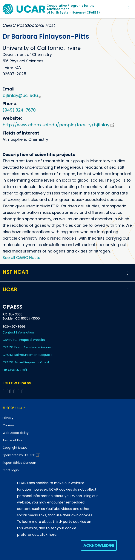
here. (53, 534)
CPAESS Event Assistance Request (28, 347)
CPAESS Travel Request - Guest (26, 362)
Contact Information (18, 332)
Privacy (8, 418)
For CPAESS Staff (15, 370)
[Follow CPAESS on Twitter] (11, 391)
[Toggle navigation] (128, 7)
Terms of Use (13, 440)
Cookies (8, 425)
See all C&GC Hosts (21, 257)
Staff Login (11, 470)
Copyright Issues (15, 447)
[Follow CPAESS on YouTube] (23, 391)
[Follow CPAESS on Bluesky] (8, 391)
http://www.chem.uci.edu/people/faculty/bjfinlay (59, 125)
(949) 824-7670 (19, 110)
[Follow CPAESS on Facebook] (4, 391)
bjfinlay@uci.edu (22, 95)
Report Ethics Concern (19, 463)
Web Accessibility (16, 433)
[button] (127, 273)
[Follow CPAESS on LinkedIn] (15, 391)
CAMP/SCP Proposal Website (24, 340)
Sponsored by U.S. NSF (22, 454)
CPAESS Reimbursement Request (27, 355)
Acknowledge (98, 545)
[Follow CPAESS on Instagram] (19, 391)
